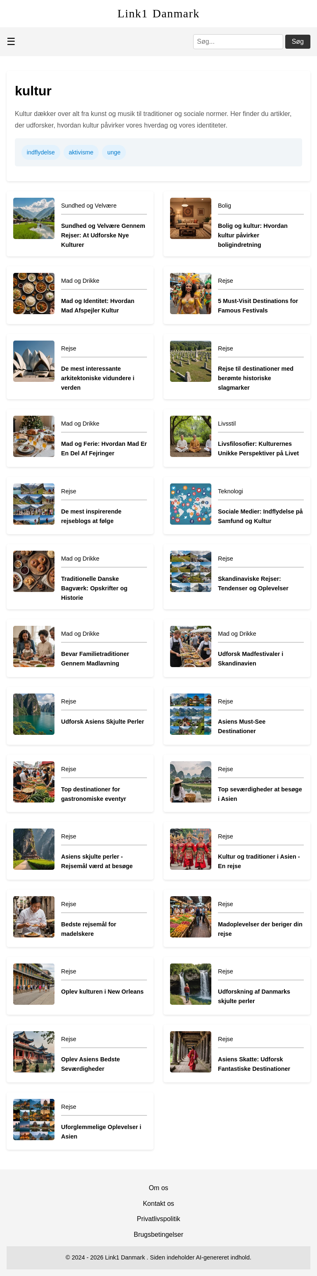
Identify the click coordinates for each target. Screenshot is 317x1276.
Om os (158, 1187)
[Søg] (238, 41)
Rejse (225, 280)
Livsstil (227, 423)
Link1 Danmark (158, 13)
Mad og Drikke (80, 280)
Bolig (224, 205)
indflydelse (41, 152)
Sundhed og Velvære (88, 205)
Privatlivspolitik (158, 1218)
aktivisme (81, 152)
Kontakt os (158, 1203)
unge (114, 152)
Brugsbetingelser (158, 1234)
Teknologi (230, 491)
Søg (298, 41)
